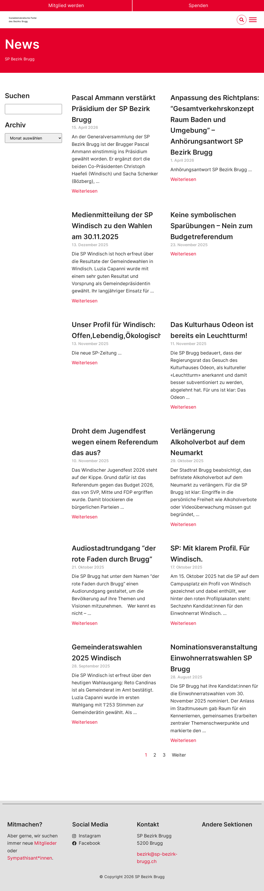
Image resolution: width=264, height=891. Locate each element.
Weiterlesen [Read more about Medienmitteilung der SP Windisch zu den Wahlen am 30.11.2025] (84, 301)
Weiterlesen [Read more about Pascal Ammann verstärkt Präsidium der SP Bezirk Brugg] (84, 191)
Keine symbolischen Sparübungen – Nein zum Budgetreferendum (211, 226)
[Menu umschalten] (253, 20)
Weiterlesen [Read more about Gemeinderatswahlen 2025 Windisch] (84, 722)
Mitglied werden (66, 5)
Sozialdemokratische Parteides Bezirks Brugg (22, 20)
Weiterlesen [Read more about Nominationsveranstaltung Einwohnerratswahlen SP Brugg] (183, 740)
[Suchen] (33, 109)
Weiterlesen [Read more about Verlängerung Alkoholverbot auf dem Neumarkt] (183, 524)
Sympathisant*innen (29, 858)
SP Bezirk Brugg (20, 58)
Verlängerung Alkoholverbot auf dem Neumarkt (207, 442)
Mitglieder (45, 843)
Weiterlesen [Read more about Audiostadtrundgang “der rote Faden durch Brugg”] (84, 623)
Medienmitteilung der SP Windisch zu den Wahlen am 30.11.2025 (112, 226)
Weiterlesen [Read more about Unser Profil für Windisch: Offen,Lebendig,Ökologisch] (84, 363)
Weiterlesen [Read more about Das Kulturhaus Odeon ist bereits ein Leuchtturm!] (183, 407)
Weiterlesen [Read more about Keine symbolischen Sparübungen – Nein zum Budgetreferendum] (183, 254)
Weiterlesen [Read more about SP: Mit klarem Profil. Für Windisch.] (183, 623)
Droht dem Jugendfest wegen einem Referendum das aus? (115, 442)
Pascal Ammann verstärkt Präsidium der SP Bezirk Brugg (114, 109)
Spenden (198, 5)
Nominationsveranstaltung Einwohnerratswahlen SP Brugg (213, 658)
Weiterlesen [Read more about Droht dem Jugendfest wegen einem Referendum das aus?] (84, 517)
